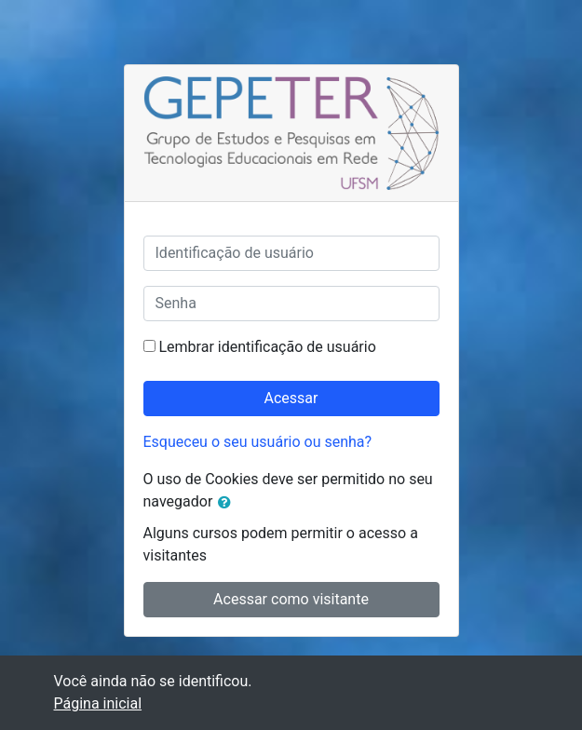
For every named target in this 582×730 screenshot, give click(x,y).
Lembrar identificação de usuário (266, 347)
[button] (228, 503)
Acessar (291, 398)
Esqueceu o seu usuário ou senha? (257, 442)
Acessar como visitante (291, 599)
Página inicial (98, 703)
